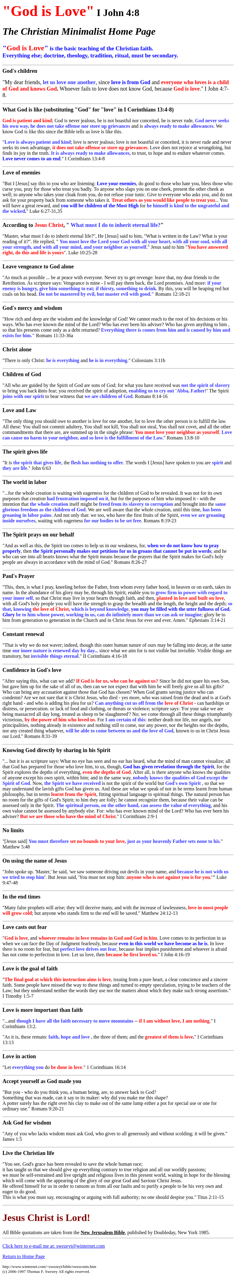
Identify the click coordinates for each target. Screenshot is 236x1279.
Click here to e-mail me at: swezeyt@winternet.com (53, 1246)
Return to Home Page (23, 1256)
